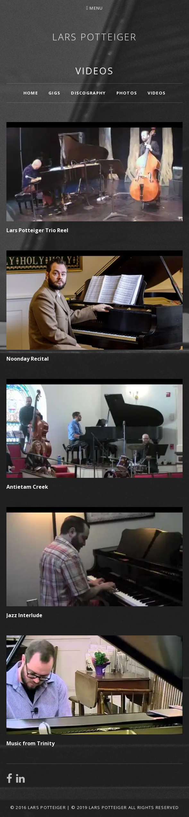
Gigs (54, 93)
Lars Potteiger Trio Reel (37, 230)
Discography (88, 93)
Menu (96, 8)
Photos (126, 93)
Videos (157, 93)
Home (30, 93)
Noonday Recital (27, 358)
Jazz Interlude (24, 615)
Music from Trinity (30, 743)
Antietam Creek (27, 486)
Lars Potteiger (94, 36)
